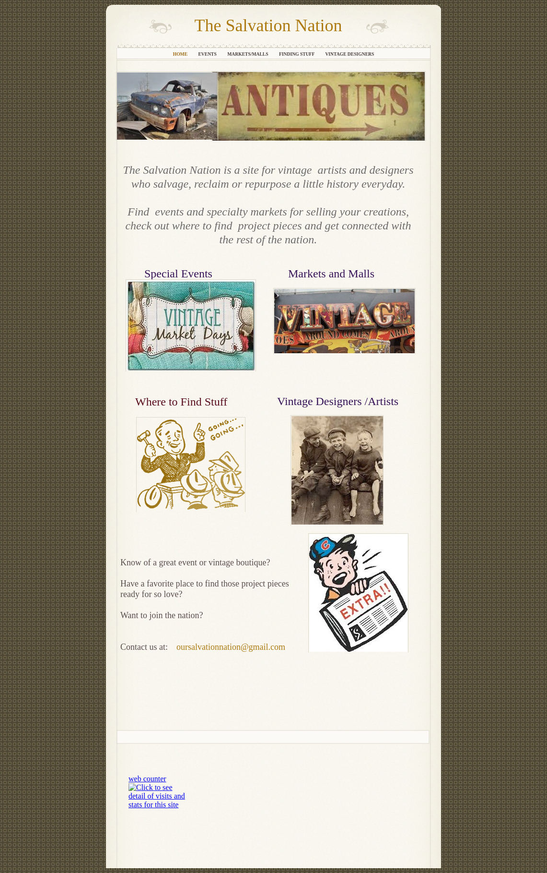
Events (208, 54)
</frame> (159, 793)
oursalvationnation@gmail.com (230, 647)
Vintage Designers (349, 54)
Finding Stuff (297, 54)
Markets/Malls (248, 54)
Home (181, 54)
